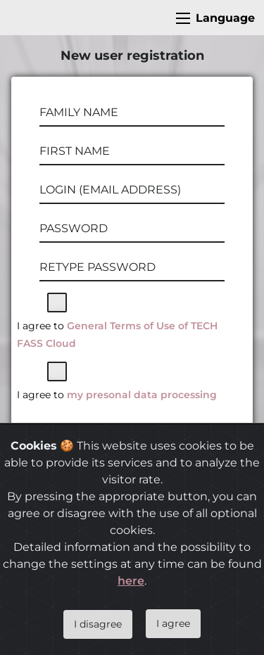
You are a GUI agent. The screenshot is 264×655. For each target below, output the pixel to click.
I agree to (117, 334)
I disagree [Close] (98, 624)
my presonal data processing (142, 394)
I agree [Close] (173, 623)
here (131, 580)
